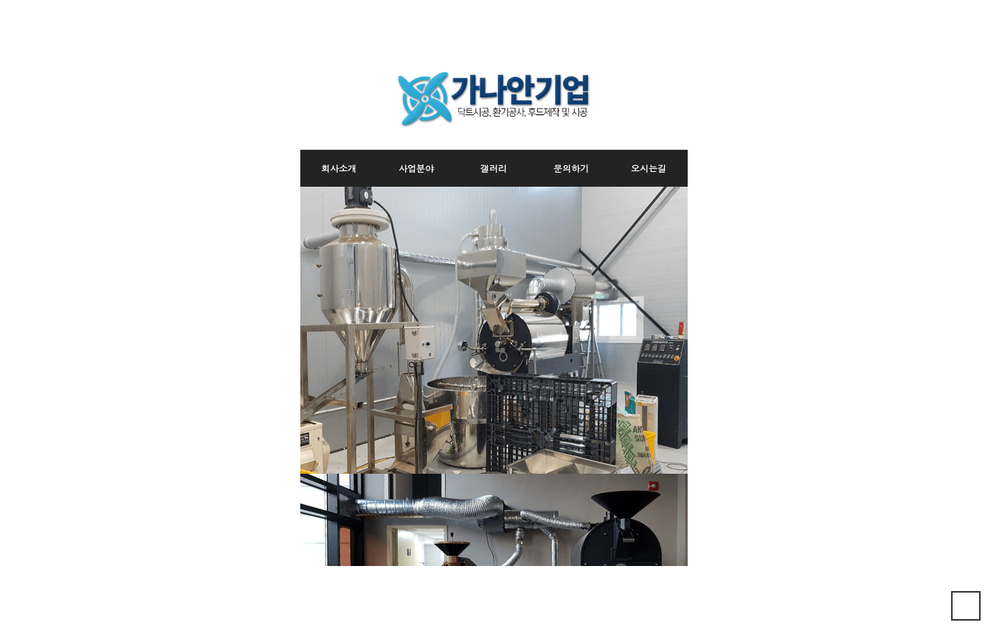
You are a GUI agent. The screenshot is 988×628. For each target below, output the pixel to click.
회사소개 (338, 168)
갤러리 (493, 168)
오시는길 (648, 168)
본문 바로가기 (300, 49)
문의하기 (571, 168)
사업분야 (416, 168)
